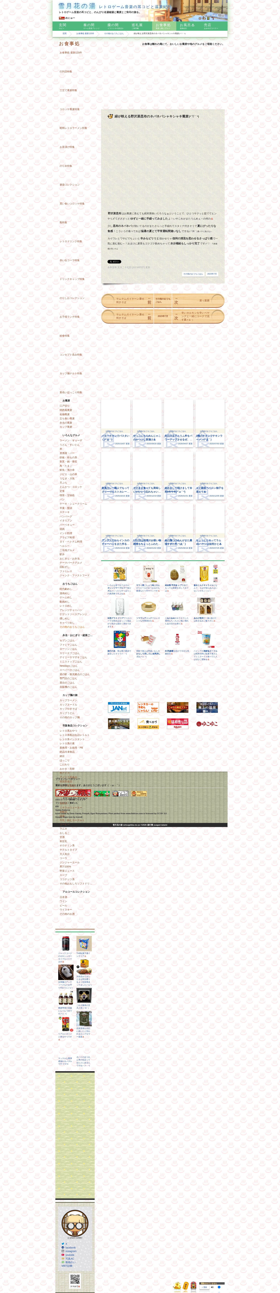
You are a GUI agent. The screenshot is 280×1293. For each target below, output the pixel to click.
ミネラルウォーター (71, 807)
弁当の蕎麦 (66, 422)
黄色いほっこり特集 (71, 392)
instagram (71, 1251)
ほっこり (65, 760)
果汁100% (65, 866)
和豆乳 (63, 841)
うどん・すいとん (70, 444)
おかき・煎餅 (67, 768)
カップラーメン (68, 700)
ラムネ (63, 828)
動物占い (71, 1262)
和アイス (65, 772)
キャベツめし (67, 622)
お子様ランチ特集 (70, 316)
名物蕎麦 (65, 414)
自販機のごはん (68, 686)
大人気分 (65, 854)
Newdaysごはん (69, 665)
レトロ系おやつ (68, 730)
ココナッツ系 (67, 879)
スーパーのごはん (70, 669)
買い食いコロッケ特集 (72, 203)
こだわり (65, 764)
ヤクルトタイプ (68, 849)
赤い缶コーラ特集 (70, 260)
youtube (70, 1254)
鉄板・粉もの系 (68, 457)
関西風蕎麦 (66, 410)
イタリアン (66, 520)
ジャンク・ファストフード (75, 575)
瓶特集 (63, 222)
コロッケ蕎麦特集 (70, 109)
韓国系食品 (66, 781)
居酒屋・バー (67, 453)
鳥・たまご (66, 465)
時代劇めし (66, 589)
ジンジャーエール (70, 862)
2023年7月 (212, 274)
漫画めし (65, 593)
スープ (63, 875)
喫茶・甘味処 (67, 495)
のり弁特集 (66, 165)
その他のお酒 (67, 913)
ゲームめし (66, 597)
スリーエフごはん (70, 653)
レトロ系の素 (67, 743)
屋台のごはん (67, 682)
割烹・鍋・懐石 (68, 461)
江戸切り (65, 405)
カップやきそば (68, 708)
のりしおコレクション (72, 298)
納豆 (62, 756)
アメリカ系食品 (68, 777)
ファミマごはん (68, 644)
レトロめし (66, 605)
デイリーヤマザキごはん (73, 657)
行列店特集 (66, 71)
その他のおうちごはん (114, 33)
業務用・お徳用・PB (71, 747)
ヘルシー (65, 545)
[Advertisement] (75, 1135)
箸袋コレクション (70, 184)
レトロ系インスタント (72, 739)
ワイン (63, 901)
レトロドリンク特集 (71, 241)
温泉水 (63, 803)
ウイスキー (66, 909)
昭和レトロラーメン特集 (73, 128)
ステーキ (65, 512)
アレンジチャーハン (71, 610)
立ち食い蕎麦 (67, 418)
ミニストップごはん (71, 661)
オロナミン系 (67, 845)
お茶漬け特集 (67, 146)
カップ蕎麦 (66, 426)
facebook (71, 1247)
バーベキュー (67, 524)
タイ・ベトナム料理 (71, 541)
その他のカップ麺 (70, 717)
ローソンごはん (68, 648)
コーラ (63, 858)
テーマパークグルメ (71, 562)
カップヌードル (68, 704)
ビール (63, 905)
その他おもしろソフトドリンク (77, 883)
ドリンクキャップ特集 (72, 279)
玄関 (64, 33)
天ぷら (63, 482)
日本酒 (63, 897)
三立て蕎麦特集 (68, 90)
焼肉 (62, 529)
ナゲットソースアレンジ (73, 614)
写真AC (70, 1258)
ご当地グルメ (67, 550)
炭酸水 (63, 811)
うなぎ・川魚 (67, 478)
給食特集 (65, 335)
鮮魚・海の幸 (67, 469)
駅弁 (62, 554)
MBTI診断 (67, 1265)
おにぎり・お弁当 (70, 558)
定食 (62, 491)
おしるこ (65, 832)
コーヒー (65, 824)
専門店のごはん (68, 678)
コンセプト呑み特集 (71, 354)
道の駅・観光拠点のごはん (75, 674)
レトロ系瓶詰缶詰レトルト (75, 735)
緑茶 (62, 816)
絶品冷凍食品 (67, 751)
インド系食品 (67, 785)
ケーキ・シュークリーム (73, 503)
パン (62, 499)
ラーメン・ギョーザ (71, 440)
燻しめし (65, 618)
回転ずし (65, 567)
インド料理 (66, 533)
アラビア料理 (67, 537)
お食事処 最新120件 (85, 33)
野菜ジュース (67, 870)
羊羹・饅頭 (66, 508)
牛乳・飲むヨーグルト (72, 820)
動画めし (65, 601)
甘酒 (62, 837)
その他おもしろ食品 (71, 789)
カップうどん (67, 713)
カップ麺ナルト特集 (71, 373)
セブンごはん (67, 640)
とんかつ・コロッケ (71, 486)
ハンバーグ (66, 516)
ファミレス (66, 571)
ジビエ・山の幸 (68, 474)
